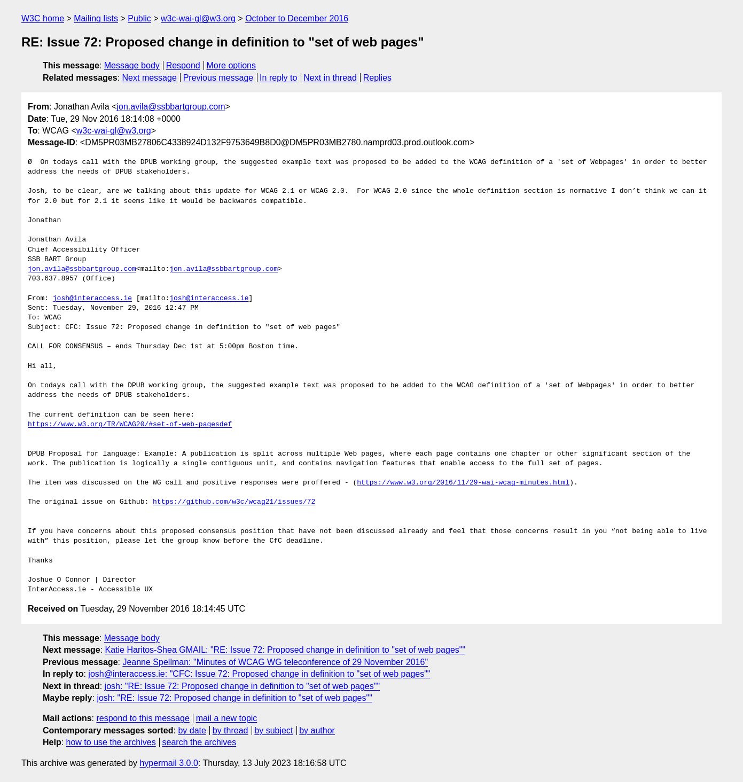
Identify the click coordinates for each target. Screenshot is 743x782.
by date (192, 730)
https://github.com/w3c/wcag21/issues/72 (234, 502)
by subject (273, 730)
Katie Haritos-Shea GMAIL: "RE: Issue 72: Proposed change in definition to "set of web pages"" (285, 649)
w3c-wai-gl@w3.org (198, 18)
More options (231, 65)
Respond (183, 65)
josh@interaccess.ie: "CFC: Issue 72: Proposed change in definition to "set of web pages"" (259, 673)
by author (317, 730)
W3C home (42, 18)
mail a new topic (226, 718)
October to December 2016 (296, 18)
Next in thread (330, 77)
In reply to (278, 77)
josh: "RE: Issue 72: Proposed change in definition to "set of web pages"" (242, 686)
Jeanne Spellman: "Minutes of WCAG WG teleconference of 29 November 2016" (275, 662)
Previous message (218, 77)
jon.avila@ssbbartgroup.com (170, 106)
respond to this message (142, 718)
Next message (149, 77)
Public (139, 18)
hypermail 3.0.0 (168, 763)
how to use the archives (111, 742)
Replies (377, 77)
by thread (230, 730)
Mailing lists (96, 18)
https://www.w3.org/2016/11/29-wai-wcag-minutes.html (463, 483)
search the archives (199, 742)
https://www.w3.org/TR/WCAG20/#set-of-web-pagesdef (130, 424)
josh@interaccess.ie (92, 298)
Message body (132, 65)
